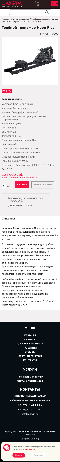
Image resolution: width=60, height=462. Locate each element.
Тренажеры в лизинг (30, 377)
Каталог (30, 339)
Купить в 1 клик (43, 185)
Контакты (30, 360)
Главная (5, 19)
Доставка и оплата (30, 344)
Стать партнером (30, 356)
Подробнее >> (28, 449)
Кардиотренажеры (20, 19)
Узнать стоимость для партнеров (19, 177)
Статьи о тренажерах (30, 381)
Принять (18, 455)
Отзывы (30, 352)
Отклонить (38, 455)
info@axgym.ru (30, 414)
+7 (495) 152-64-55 (30, 405)
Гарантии (30, 348)
